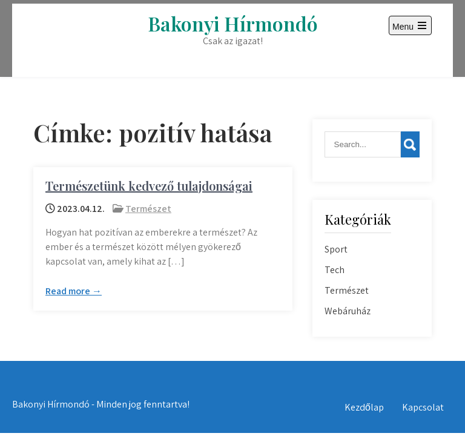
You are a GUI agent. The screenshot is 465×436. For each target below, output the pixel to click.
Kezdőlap (364, 407)
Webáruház (348, 311)
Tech (335, 269)
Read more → (73, 291)
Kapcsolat (423, 407)
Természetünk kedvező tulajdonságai (148, 185)
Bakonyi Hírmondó (233, 23)
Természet (148, 208)
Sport (336, 249)
